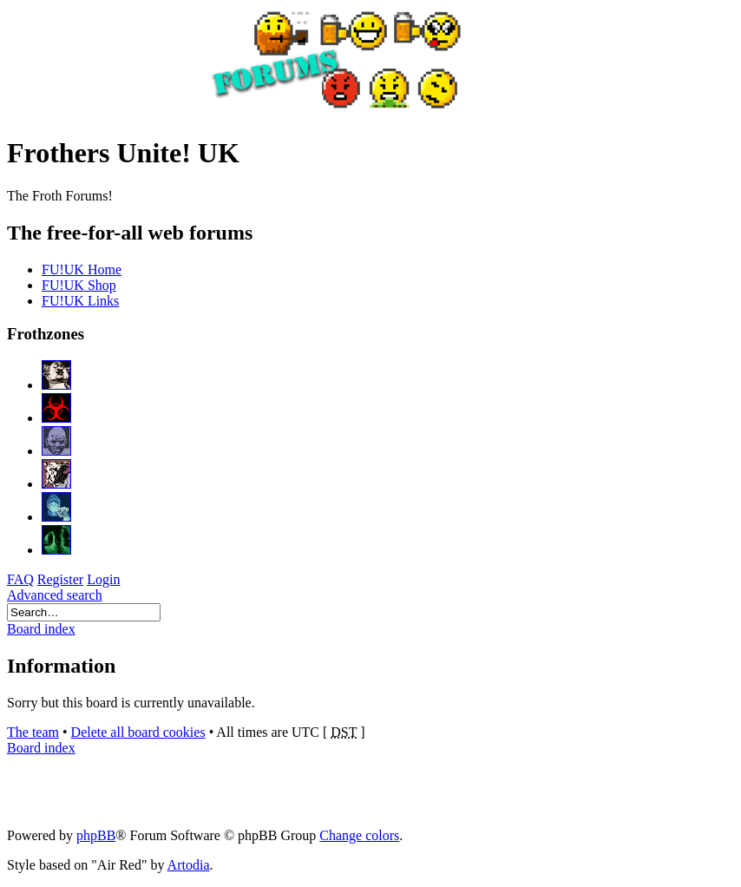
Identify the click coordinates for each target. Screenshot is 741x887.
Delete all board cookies (138, 732)
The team (33, 732)
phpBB (95, 835)
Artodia (188, 864)
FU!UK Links (80, 300)
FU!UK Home (81, 269)
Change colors (359, 835)
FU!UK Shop (79, 285)
